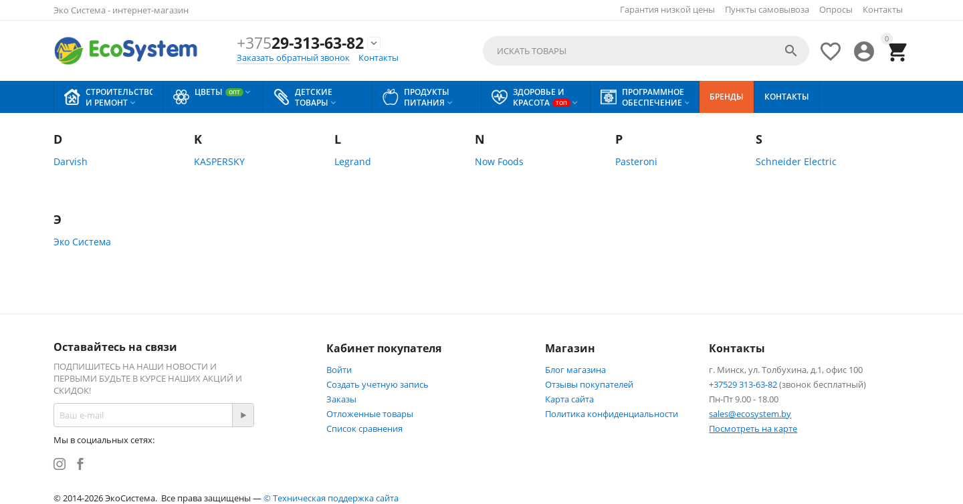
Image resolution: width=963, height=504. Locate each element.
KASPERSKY (219, 161)
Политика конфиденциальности (611, 414)
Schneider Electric (796, 161)
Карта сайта (569, 399)
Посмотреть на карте (753, 428)
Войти (339, 370)
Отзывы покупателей (589, 384)
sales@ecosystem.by (750, 414)
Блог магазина (575, 370)
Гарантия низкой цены (667, 9)
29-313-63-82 (300, 42)
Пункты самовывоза (767, 9)
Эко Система (82, 241)
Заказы (341, 399)
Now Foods (499, 161)
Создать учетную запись (377, 384)
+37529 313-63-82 (743, 384)
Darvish (71, 161)
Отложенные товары (369, 414)
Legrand (352, 161)
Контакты (883, 9)
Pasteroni (636, 161)
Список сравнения (364, 428)
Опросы (836, 9)
